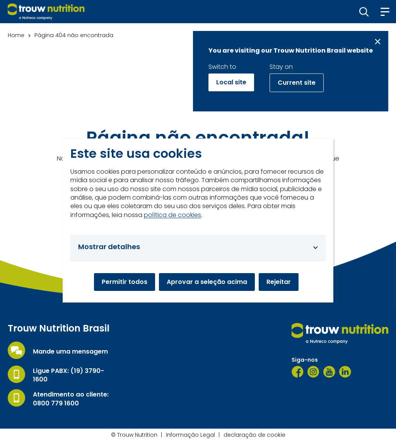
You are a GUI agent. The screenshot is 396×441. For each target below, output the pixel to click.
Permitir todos (124, 281)
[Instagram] (313, 372)
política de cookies (172, 215)
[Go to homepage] (46, 11)
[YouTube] (329, 372)
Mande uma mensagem (70, 351)
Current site (297, 82)
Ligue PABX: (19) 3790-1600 (68, 375)
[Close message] (377, 41)
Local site (231, 82)
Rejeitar (278, 281)
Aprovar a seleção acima (207, 281)
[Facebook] (298, 372)
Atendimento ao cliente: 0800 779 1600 (71, 398)
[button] (364, 11)
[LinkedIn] (345, 372)
